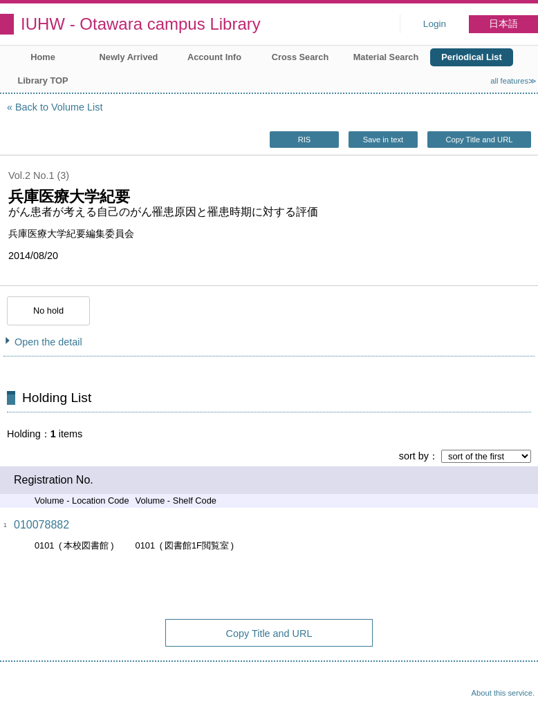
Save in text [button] (383, 139)
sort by (414, 455)
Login (434, 24)
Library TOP (42, 80)
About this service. (503, 693)
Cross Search (300, 57)
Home (42, 57)
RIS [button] (304, 139)
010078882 (41, 525)
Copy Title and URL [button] (478, 139)
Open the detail (48, 341)
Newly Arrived (129, 57)
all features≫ (513, 81)
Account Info (214, 57)
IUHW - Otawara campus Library (141, 24)
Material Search (386, 57)
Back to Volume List (58, 107)
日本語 (503, 24)
